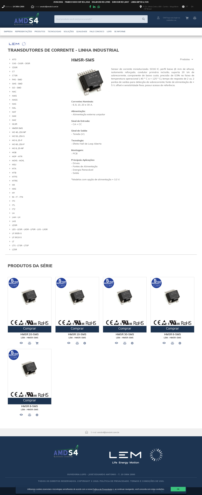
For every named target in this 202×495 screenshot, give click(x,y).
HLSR (14, 124)
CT (13, 71)
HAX (14, 116)
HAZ (14, 120)
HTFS (14, 176)
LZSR (14, 249)
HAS (14, 104)
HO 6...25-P (17, 140)
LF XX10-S (17, 237)
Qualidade (81, 31)
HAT (14, 112)
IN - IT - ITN (17, 197)
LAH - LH (16, 217)
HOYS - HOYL (18, 160)
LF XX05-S (17, 233)
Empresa (8, 31)
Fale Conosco (97, 31)
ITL (13, 205)
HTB (14, 172)
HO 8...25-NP (18, 148)
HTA (14, 168)
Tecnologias (54, 31)
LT (13, 241)
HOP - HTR (17, 156)
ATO (14, 59)
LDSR (14, 225)
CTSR (14, 75)
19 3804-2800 (18, 7)
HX (13, 185)
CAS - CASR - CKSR (21, 63)
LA (13, 213)
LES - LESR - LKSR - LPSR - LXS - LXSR (30, 229)
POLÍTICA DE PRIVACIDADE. (114, 481)
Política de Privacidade (101, 488)
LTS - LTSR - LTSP (20, 245)
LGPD (109, 31)
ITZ (13, 209)
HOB (14, 152)
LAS (14, 221)
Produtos (40, 31)
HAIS (14, 96)
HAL (14, 108)
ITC (13, 201)
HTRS (15, 180)
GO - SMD (16, 87)
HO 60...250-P (18, 144)
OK (172, 489)
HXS (14, 189)
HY (13, 193)
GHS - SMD (17, 83)
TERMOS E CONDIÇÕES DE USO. (147, 481)
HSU (14, 164)
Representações (23, 31)
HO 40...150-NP (19, 132)
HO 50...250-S (18, 136)
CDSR (14, 67)
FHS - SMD (17, 79)
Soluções (69, 31)
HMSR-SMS (17, 128)
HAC (14, 91)
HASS (15, 100)
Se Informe (119, 31)
